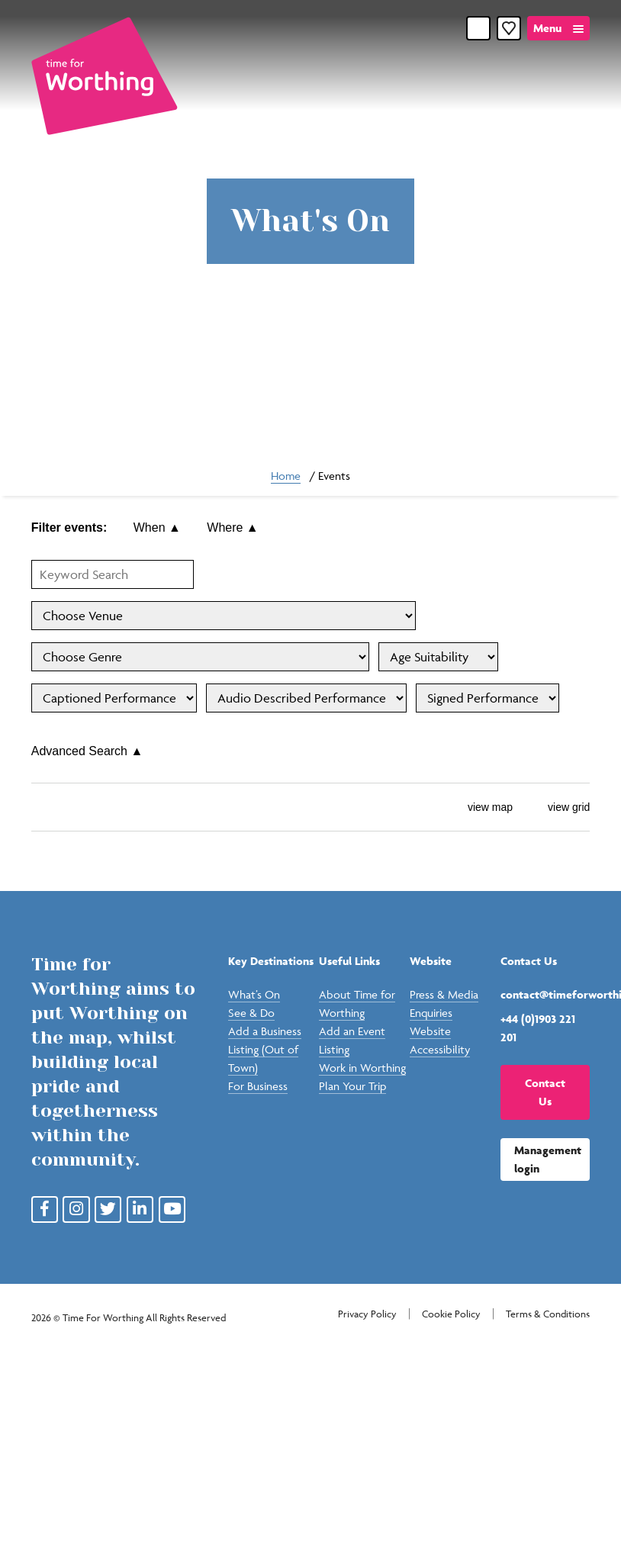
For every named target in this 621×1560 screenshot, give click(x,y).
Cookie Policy (451, 1314)
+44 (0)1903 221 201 (537, 1028)
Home (286, 475)
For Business (258, 1086)
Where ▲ (232, 527)
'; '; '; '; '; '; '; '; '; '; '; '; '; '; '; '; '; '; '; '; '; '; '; (200, 656)
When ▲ (157, 527)
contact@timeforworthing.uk (545, 994)
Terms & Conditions (548, 1314)
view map (479, 807)
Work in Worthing (362, 1067)
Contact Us (545, 1092)
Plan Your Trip (352, 1086)
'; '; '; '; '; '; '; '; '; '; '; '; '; (438, 656)
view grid (557, 807)
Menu (547, 28)
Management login (547, 1159)
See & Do (251, 1012)
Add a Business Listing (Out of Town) (264, 1049)
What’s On (254, 994)
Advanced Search (87, 751)
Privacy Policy (367, 1314)
